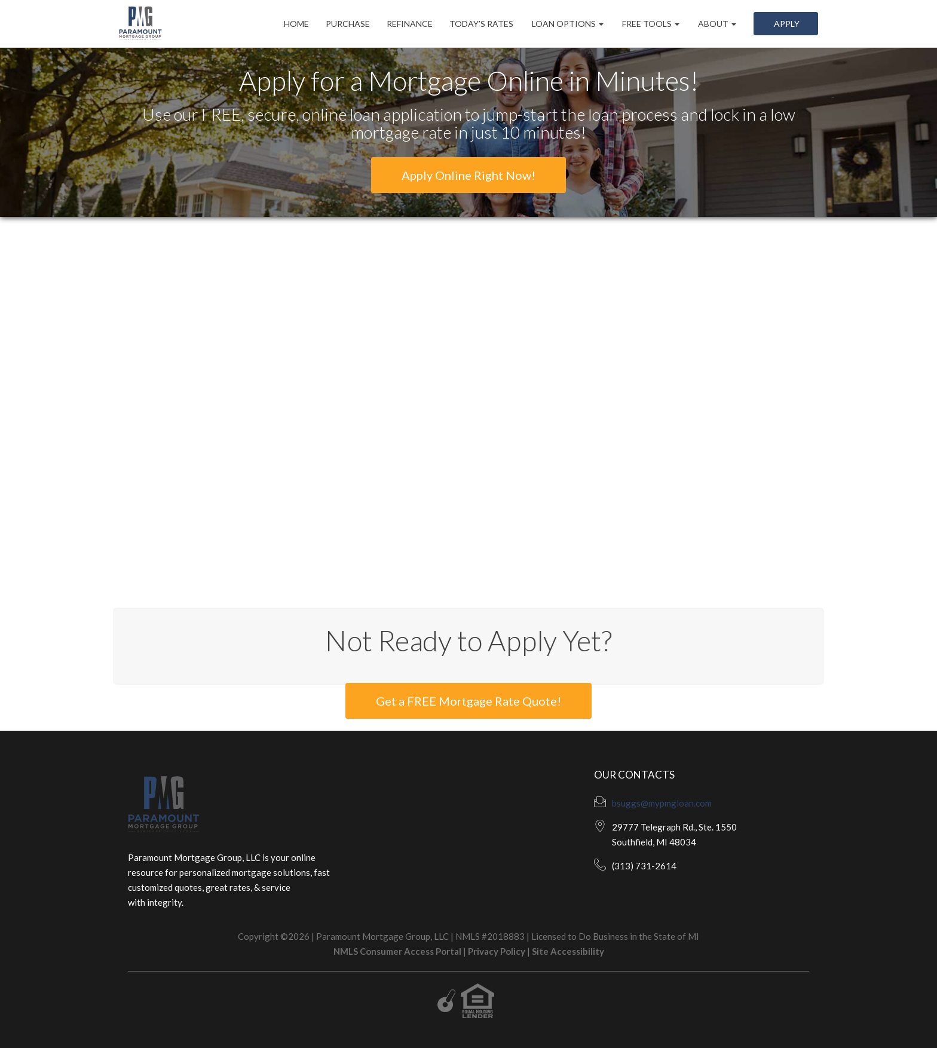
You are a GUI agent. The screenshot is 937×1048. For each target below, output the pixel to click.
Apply (786, 24)
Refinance (410, 24)
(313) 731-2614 (644, 865)
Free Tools (649, 24)
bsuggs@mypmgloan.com (662, 803)
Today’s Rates (481, 24)
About (716, 24)
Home (296, 24)
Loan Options (567, 24)
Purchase (348, 24)
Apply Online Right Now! (468, 175)
